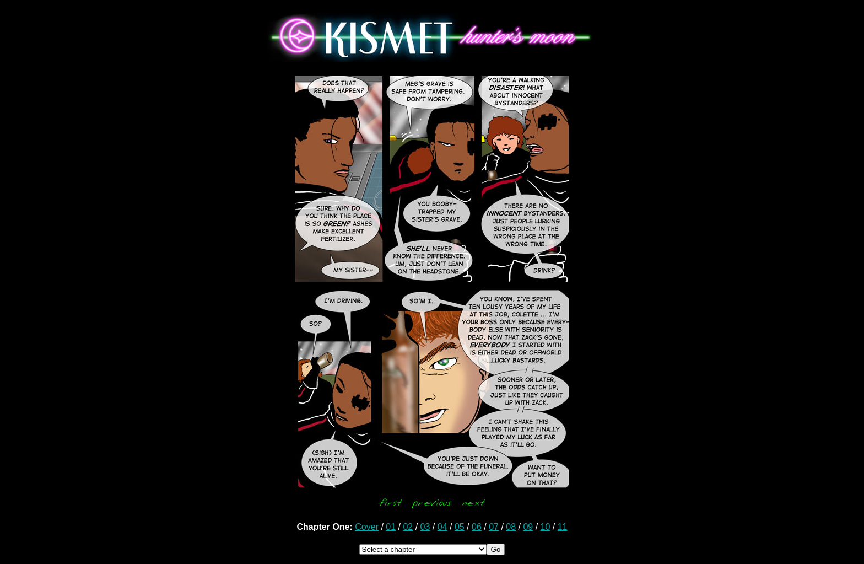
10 (545, 526)
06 (477, 526)
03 (425, 526)
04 (442, 526)
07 (494, 526)
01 (391, 526)
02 (408, 526)
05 (460, 526)
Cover (367, 526)
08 (511, 526)
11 (563, 526)
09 (528, 526)
